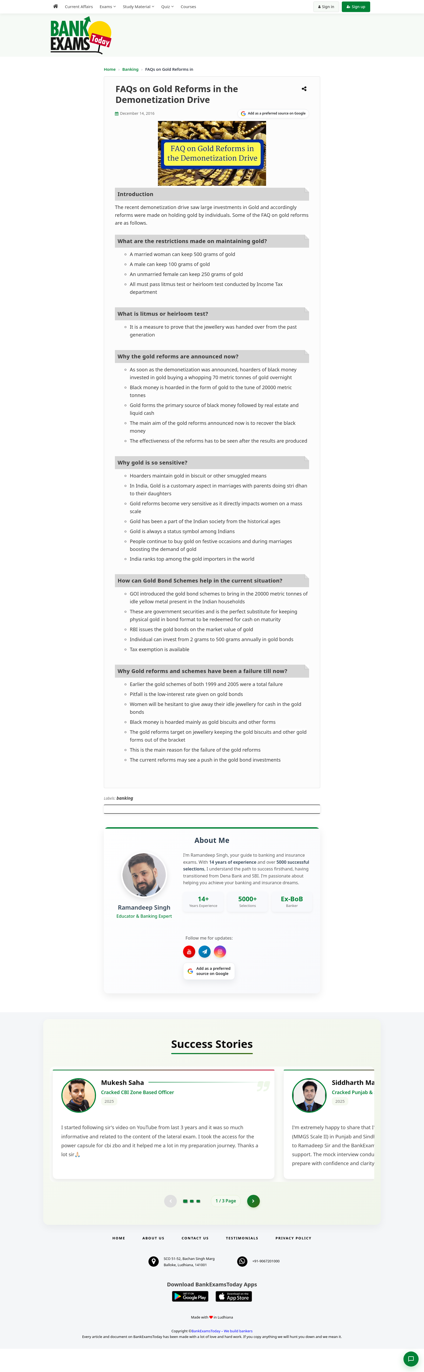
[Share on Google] (273, 113)
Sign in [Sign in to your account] (326, 6)
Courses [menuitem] (188, 6)
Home (110, 69)
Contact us (195, 1261)
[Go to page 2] (192, 1224)
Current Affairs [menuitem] (79, 6)
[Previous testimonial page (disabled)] (170, 1224)
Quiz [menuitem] (165, 6)
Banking (130, 69)
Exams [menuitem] (106, 6)
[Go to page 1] (185, 1224)
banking (125, 798)
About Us (154, 1261)
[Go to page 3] (198, 1224)
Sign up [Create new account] (356, 6)
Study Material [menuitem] (136, 6)
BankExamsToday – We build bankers (222, 1354)
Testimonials (242, 1261)
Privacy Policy (294, 1261)
